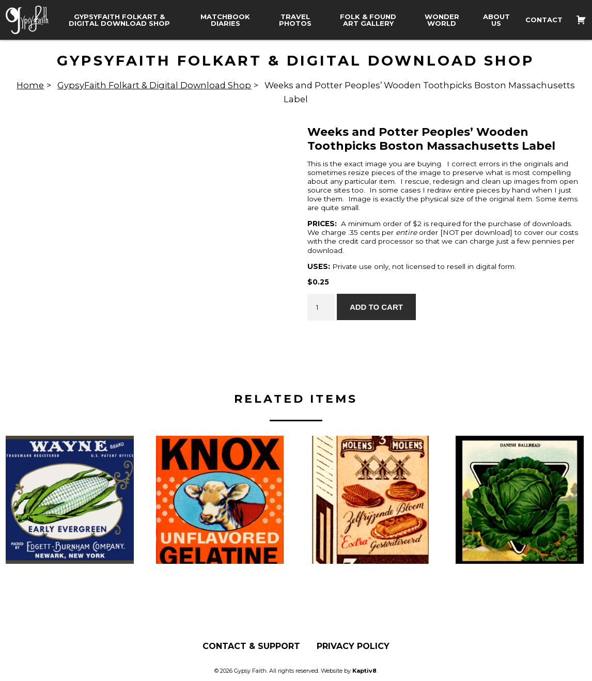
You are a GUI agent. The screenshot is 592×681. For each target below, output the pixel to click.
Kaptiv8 (364, 670)
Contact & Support (251, 646)
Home (30, 85)
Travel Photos (295, 20)
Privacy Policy (353, 646)
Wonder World (442, 20)
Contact (544, 20)
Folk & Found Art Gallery (368, 20)
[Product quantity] (320, 307)
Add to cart (376, 307)
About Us (496, 20)
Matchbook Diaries (225, 20)
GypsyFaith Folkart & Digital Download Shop (119, 20)
